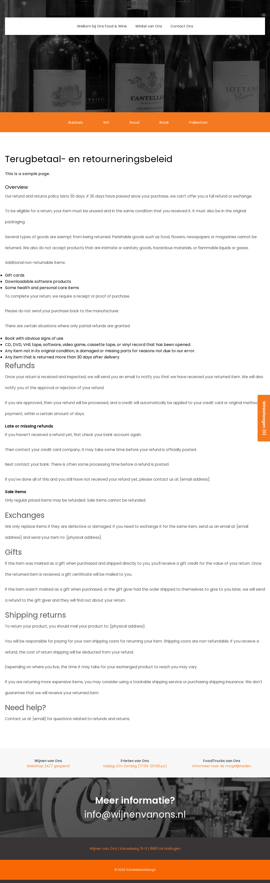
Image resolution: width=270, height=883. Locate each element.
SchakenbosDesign (141, 870)
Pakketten (198, 122)
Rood (134, 122)
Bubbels (75, 122)
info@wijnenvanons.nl (135, 814)
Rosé (164, 122)
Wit (106, 122)
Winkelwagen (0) (264, 417)
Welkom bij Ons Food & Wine (102, 26)
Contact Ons (182, 26)
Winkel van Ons (148, 26)
